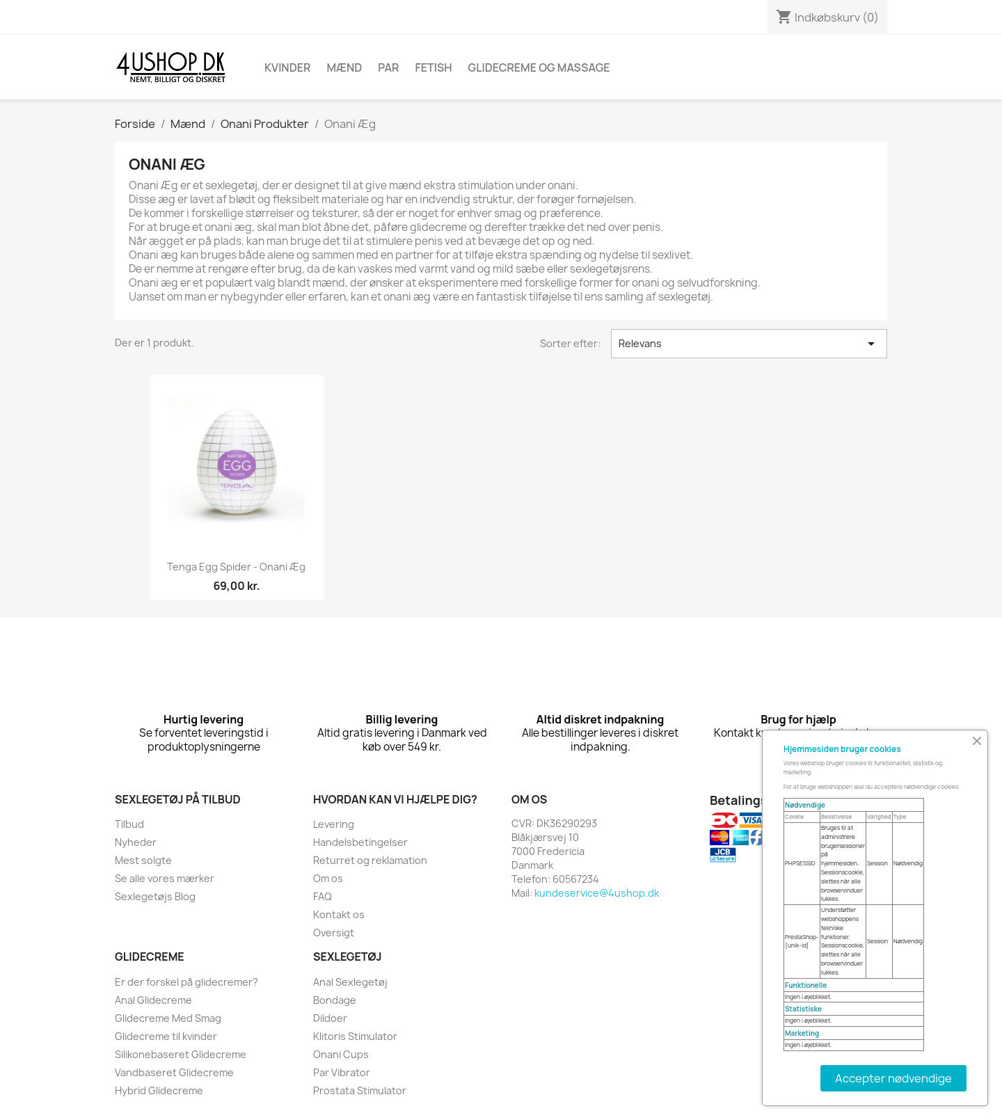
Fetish (433, 67)
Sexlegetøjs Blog (155, 896)
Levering (333, 824)
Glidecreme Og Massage (539, 67)
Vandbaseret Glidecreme (174, 1072)
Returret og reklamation (370, 860)
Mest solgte (143, 860)
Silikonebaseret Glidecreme (180, 1054)
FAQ (322, 896)
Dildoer (330, 1018)
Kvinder (287, 67)
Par (388, 67)
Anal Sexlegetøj (350, 982)
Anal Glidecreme (153, 1000)
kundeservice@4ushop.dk (596, 892)
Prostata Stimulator (359, 1090)
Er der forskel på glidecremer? (186, 982)
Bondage (334, 1000)
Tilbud (129, 824)
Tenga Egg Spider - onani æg (236, 566)
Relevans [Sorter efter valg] (749, 343)
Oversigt (333, 932)
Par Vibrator (341, 1072)
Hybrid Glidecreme (159, 1090)
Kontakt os (339, 914)
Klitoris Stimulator (355, 1036)
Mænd (344, 67)
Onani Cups (341, 1054)
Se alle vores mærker (164, 878)
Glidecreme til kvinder (166, 1036)
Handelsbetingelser (360, 842)
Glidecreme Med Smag (168, 1018)
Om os (328, 878)
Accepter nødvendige (893, 1078)
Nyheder (136, 842)
